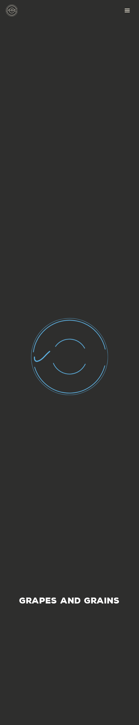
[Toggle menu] (127, 10)
